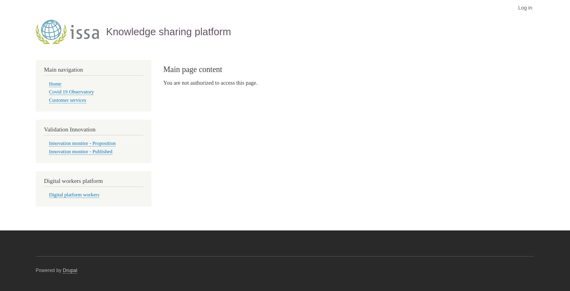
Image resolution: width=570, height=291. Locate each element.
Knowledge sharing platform (168, 31)
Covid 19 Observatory (71, 92)
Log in (525, 8)
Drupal (70, 270)
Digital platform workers (74, 195)
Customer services (67, 100)
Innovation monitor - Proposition (82, 143)
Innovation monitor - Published (80, 151)
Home (55, 84)
